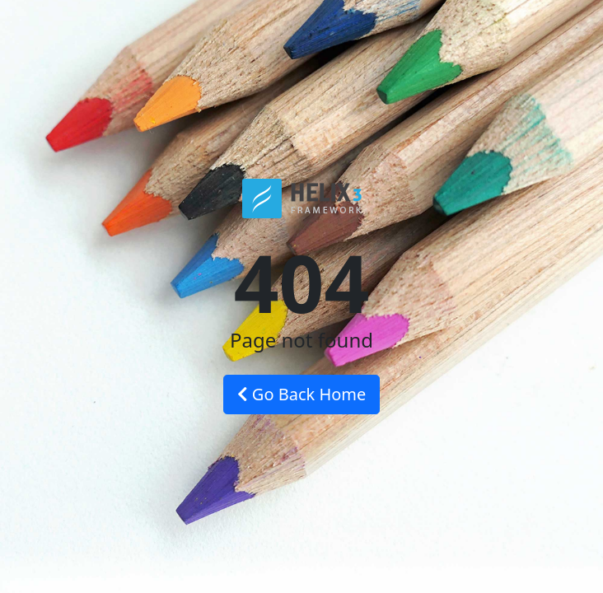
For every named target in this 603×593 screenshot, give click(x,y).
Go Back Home (302, 394)
